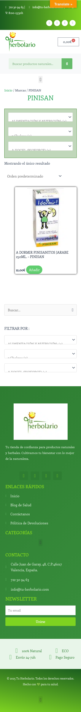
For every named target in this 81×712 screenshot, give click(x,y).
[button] (40, 79)
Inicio (8, 90)
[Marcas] (40, 367)
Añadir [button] (34, 269)
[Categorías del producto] (40, 339)
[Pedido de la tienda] (33, 176)
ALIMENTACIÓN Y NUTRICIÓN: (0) (38, 343)
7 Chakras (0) (38, 357)
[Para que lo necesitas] (40, 353)
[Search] (67, 63)
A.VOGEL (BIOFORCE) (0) (38, 150)
